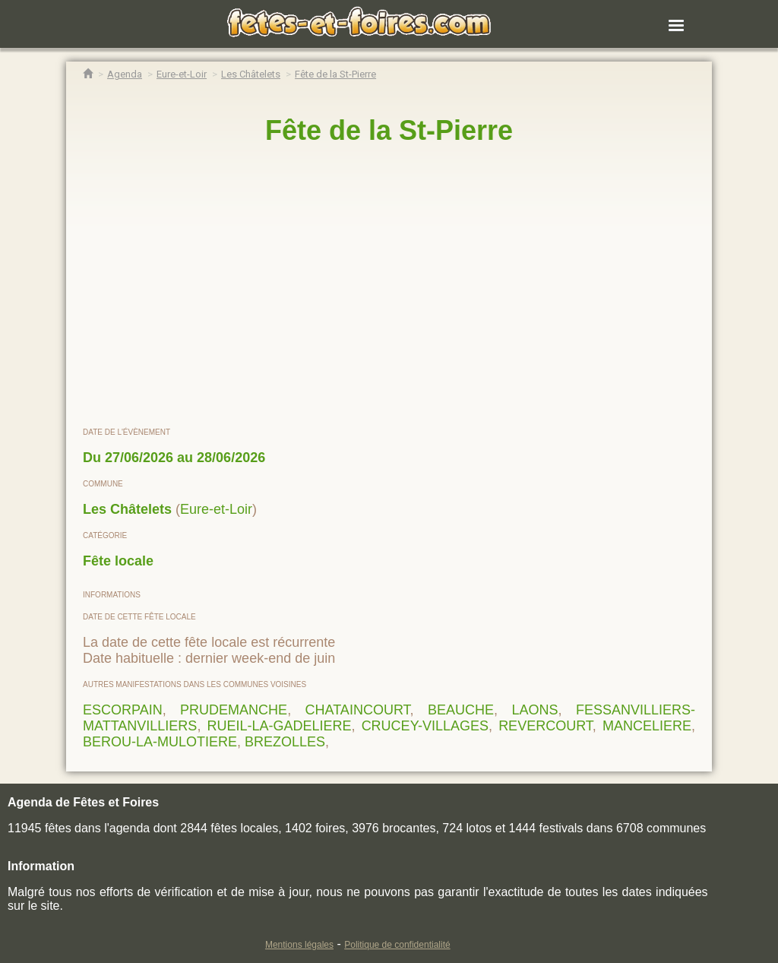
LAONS (534, 709)
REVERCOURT (545, 725)
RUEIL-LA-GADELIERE (279, 725)
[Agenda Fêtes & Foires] (124, 74)
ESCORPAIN (123, 709)
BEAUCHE (461, 709)
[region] (389, 286)
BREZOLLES (285, 741)
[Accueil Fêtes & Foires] (88, 74)
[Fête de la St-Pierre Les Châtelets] (335, 74)
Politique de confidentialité (397, 944)
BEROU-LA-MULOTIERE (160, 741)
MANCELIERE (646, 725)
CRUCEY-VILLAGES (425, 725)
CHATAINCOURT (357, 709)
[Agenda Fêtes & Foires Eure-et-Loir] (182, 74)
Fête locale (118, 561)
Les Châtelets (127, 509)
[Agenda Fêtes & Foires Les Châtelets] (250, 74)
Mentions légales (299, 944)
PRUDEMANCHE (233, 709)
